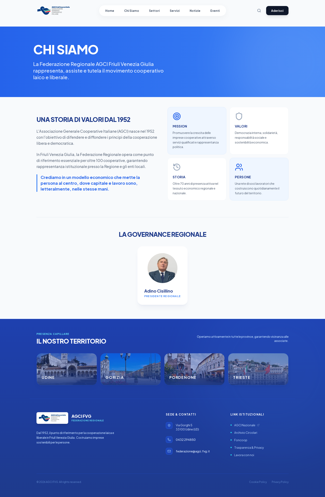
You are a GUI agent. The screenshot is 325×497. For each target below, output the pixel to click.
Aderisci (277, 10)
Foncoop (238, 440)
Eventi (215, 10)
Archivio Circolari (243, 432)
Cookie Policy (258, 482)
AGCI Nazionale (245, 425)
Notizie (195, 10)
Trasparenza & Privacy (247, 447)
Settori (154, 10)
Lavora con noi (242, 455)
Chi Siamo (131, 10)
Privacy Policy (280, 482)
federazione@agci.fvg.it (193, 451)
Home (109, 10)
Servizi (175, 10)
